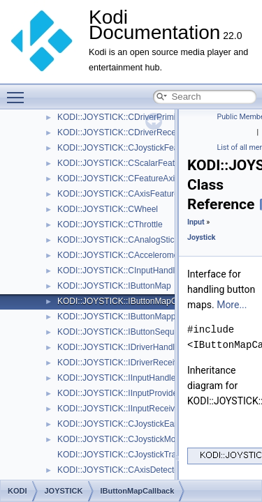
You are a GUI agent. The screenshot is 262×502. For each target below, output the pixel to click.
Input (196, 222)
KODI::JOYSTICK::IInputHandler (117, 378)
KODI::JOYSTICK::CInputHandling (121, 270)
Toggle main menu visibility (19, 91)
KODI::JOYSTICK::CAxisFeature (118, 194)
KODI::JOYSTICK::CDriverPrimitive (123, 117)
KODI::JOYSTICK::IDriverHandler (119, 347)
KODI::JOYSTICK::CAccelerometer (122, 255)
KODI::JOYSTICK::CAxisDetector (119, 470)
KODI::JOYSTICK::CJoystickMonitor (124, 439)
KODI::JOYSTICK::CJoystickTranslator (129, 454)
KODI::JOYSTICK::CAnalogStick (117, 240)
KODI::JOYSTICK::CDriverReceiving (125, 132)
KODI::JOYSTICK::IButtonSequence (124, 332)
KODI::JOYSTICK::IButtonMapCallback (130, 301)
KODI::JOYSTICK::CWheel (107, 209)
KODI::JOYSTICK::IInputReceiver (119, 408)
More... (232, 304)
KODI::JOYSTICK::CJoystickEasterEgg (130, 424)
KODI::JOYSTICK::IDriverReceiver (121, 362)
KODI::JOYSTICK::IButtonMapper (120, 316)
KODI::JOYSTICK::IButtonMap (114, 286)
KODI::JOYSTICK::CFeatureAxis (118, 178)
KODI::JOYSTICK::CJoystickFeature (125, 148)
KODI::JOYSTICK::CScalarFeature (122, 163)
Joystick (201, 237)
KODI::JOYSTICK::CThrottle (110, 224)
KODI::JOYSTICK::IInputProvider (118, 393)
